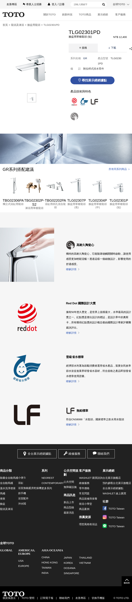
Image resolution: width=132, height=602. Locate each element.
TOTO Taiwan (113, 508)
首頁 (5, 24)
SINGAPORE (71, 573)
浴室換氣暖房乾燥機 (30, 488)
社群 (105, 501)
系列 (44, 470)
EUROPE (23, 565)
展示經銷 (103, 14)
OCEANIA (69, 568)
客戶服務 (120, 14)
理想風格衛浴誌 (88, 524)
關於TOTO (49, 14)
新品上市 (69, 502)
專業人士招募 (34, 4)
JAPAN (68, 557)
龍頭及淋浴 (17, 24)
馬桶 (2, 493)
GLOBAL (6, 550)
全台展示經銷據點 (39, 453)
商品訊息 (69, 495)
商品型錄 (69, 507)
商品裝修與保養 (88, 498)
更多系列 (47, 488)
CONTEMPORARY (53, 483)
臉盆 (2, 503)
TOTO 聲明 (27, 597)
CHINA (46, 557)
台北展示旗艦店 (112, 477)
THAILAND (85, 557)
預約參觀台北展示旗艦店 (117, 483)
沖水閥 (22, 503)
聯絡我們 (103, 453)
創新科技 (67, 14)
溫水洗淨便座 (8, 488)
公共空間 (69, 481)
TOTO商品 (85, 14)
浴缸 (20, 482)
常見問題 (84, 493)
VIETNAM (85, 562)
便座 (2, 498)
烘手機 (22, 493)
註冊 (62, 4)
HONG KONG (50, 562)
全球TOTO (119, 4)
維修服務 (74, 453)
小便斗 (22, 477)
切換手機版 (98, 597)
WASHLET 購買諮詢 (91, 477)
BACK (127, 583)
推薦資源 (85, 517)
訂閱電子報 (46, 597)
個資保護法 (9, 597)
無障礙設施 (70, 487)
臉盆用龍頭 (33, 24)
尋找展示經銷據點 (94, 80)
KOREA (68, 562)
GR (85, 58)
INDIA (45, 572)
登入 (54, 4)
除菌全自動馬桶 (9, 477)
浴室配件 (23, 498)
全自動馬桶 (6, 483)
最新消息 (69, 512)
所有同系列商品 (118, 169)
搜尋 (103, 4)
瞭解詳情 (71, 269)
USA (21, 560)
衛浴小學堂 (85, 503)
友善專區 (12, 4)
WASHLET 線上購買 (114, 493)
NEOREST (48, 477)
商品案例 (84, 508)
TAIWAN (46, 567)
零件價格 (84, 488)
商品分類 (6, 470)
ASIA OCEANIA (52, 550)
